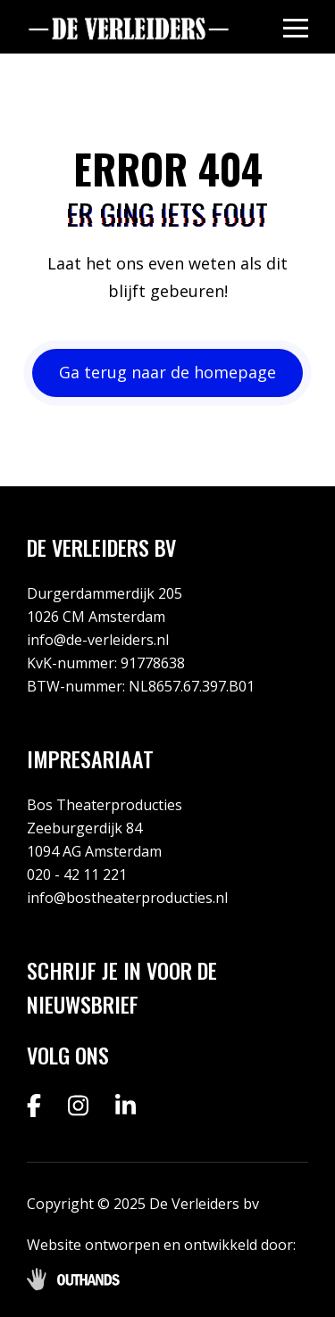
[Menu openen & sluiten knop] (296, 27)
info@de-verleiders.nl (98, 640)
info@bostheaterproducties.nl (127, 897)
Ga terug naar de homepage (167, 372)
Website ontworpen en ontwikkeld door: (161, 1245)
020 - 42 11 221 (77, 874)
